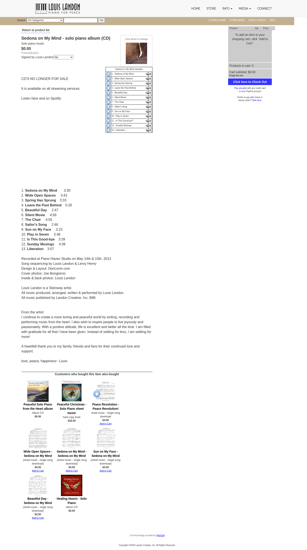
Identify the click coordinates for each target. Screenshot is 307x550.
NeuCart (161, 535)
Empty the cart (236, 75)
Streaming (237, 20)
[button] (227, 8)
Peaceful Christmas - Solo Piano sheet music (72, 409)
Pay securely (240, 88)
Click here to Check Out (250, 82)
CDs (272, 20)
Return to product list (35, 30)
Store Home (217, 20)
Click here (256, 100)
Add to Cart (106, 423)
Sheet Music (257, 20)
